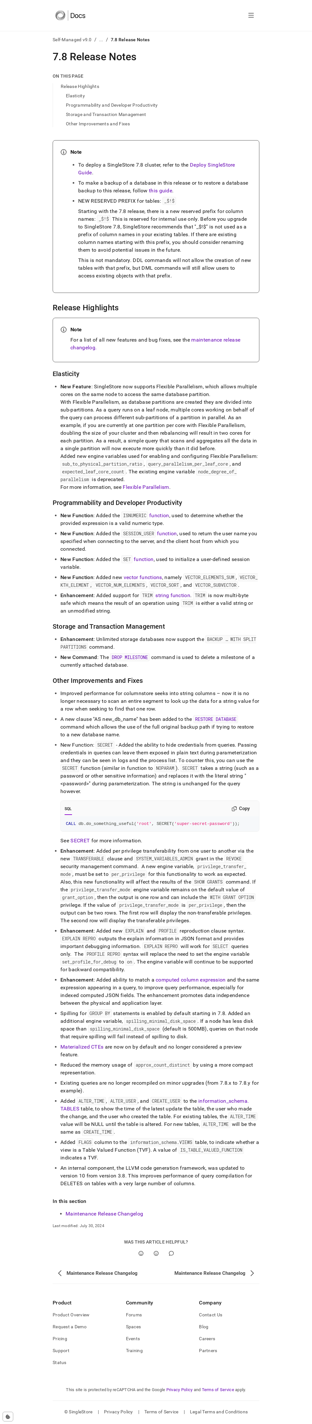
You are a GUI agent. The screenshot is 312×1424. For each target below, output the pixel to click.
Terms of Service (218, 1390)
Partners (208, 1351)
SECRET (80, 841)
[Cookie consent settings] (8, 1416)
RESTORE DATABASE (215, 719)
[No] (156, 1254)
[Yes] (141, 1254)
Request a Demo (70, 1327)
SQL (68, 809)
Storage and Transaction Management (106, 114)
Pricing (60, 1339)
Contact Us (210, 1315)
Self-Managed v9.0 (72, 39)
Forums (134, 1315)
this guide (160, 191)
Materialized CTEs (81, 1048)
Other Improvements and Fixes (98, 123)
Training (134, 1351)
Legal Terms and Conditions (219, 1412)
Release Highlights (80, 86)
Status (60, 1363)
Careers (207, 1339)
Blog (203, 1327)
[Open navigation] (251, 15)
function (159, 515)
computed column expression (190, 981)
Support (61, 1351)
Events (133, 1339)
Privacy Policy (179, 1390)
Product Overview (71, 1315)
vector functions (143, 577)
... (101, 39)
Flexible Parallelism (146, 487)
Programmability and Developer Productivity (112, 105)
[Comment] (171, 1254)
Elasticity (75, 95)
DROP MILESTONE (130, 657)
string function (172, 595)
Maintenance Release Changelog (104, 1215)
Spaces (133, 1327)
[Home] (70, 15)
